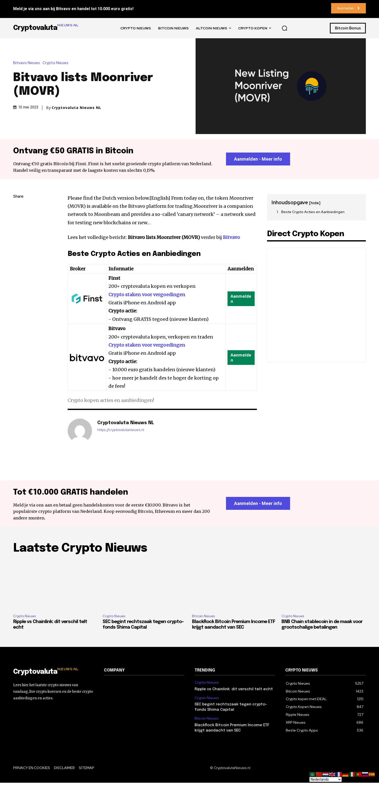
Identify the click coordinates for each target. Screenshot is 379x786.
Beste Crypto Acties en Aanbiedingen (313, 213)
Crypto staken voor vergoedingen (146, 296)
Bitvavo (231, 239)
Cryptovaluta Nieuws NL (76, 107)
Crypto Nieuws (57, 63)
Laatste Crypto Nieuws (80, 552)
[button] (284, 28)
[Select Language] (325, 779)
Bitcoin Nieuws (203, 619)
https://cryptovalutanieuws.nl (120, 431)
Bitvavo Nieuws (28, 63)
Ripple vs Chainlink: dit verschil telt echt (234, 692)
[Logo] (53, 675)
